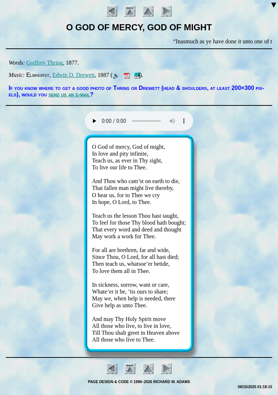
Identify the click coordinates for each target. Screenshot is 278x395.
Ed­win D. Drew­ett (73, 75)
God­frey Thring (44, 63)
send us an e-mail (69, 94)
